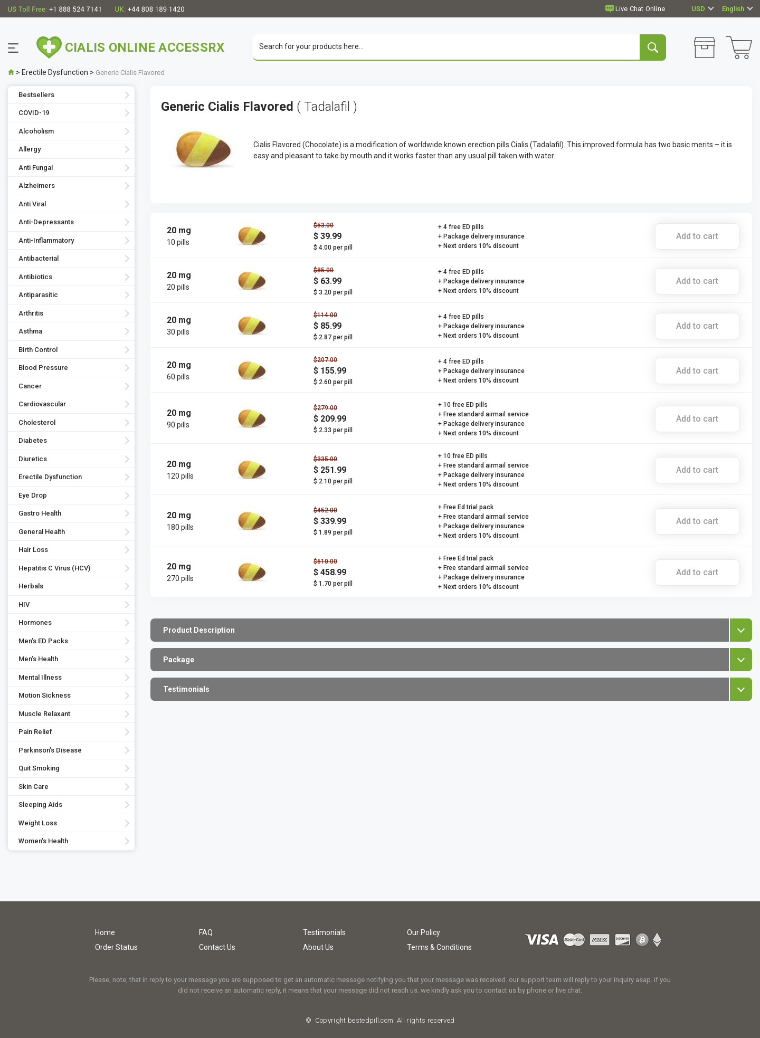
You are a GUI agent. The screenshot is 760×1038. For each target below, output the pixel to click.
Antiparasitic (38, 295)
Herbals (30, 587)
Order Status (116, 947)
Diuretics (32, 459)
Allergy (29, 150)
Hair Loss (33, 550)
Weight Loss (37, 823)
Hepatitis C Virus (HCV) (54, 568)
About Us (318, 947)
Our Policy (423, 932)
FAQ (206, 932)
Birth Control (38, 350)
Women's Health (43, 841)
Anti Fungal (35, 168)
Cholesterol (36, 422)
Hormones (35, 623)
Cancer (30, 386)
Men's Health (38, 659)
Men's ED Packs (43, 641)
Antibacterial (38, 259)
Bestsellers (36, 95)
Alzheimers (36, 186)
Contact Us (217, 947)
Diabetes (32, 441)
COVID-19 (33, 113)
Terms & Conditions (439, 947)
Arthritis (30, 313)
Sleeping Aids (40, 805)
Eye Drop (32, 495)
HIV (24, 604)
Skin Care (33, 787)
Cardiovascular (42, 404)
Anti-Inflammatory (46, 240)
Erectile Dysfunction (55, 72)
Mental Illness (40, 677)
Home (105, 932)
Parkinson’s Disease (50, 750)
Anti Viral (32, 204)
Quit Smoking (39, 769)
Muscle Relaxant (44, 714)
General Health (41, 532)
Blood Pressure (43, 368)
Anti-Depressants (46, 222)
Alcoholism (36, 131)
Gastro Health (39, 514)
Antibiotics (35, 277)
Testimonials (324, 932)
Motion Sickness (44, 696)
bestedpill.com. (370, 1020)
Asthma (30, 332)
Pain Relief (35, 732)
